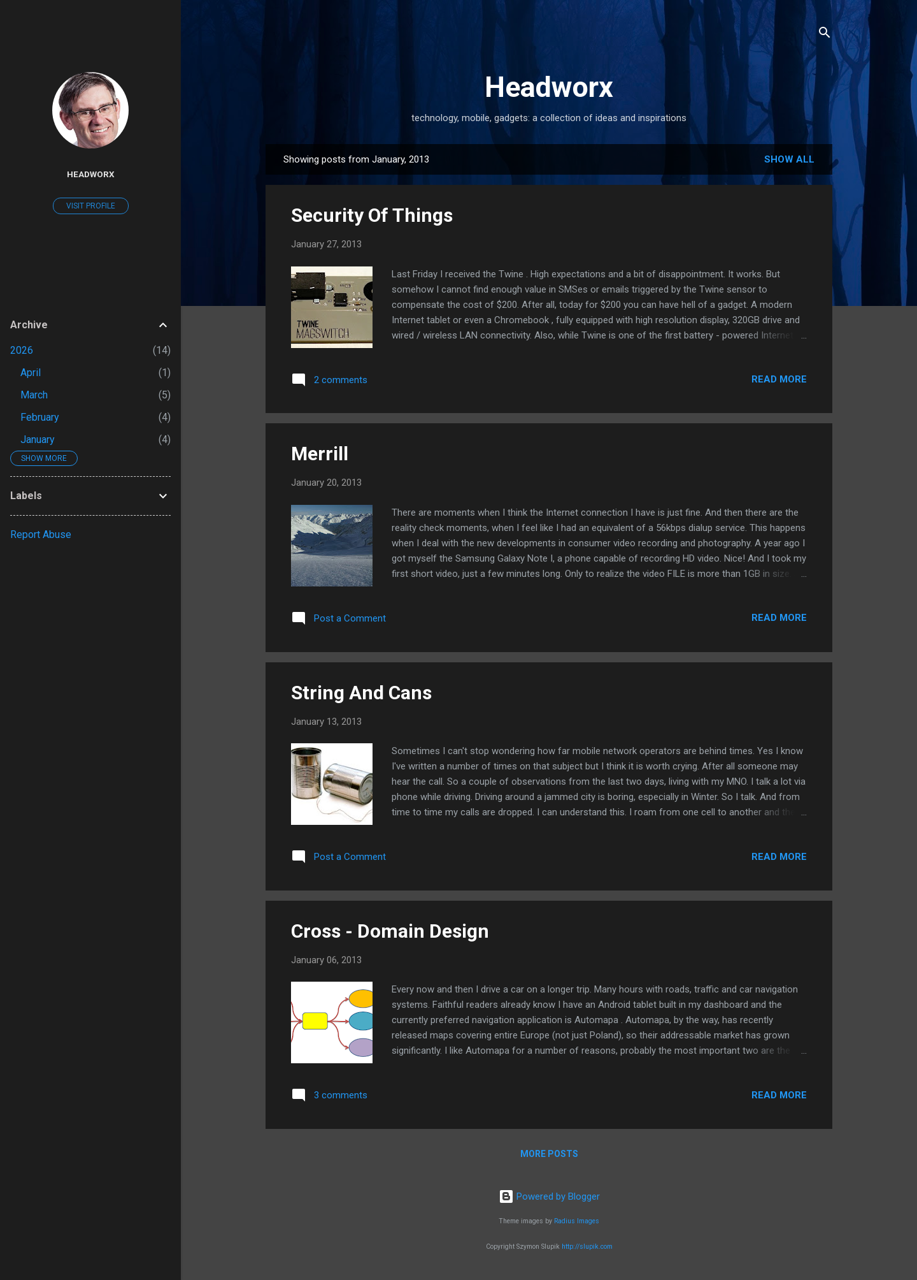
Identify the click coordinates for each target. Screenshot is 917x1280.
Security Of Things (372, 215)
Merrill (319, 453)
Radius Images (576, 1221)
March (34, 395)
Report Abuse (40, 534)
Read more (779, 379)
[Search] (824, 34)
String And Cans (361, 692)
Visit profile (90, 205)
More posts (549, 1154)
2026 (21, 350)
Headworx (549, 87)
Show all (789, 159)
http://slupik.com (587, 1246)
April (30, 373)
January (37, 439)
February (39, 417)
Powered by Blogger (549, 1196)
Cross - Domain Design (390, 931)
